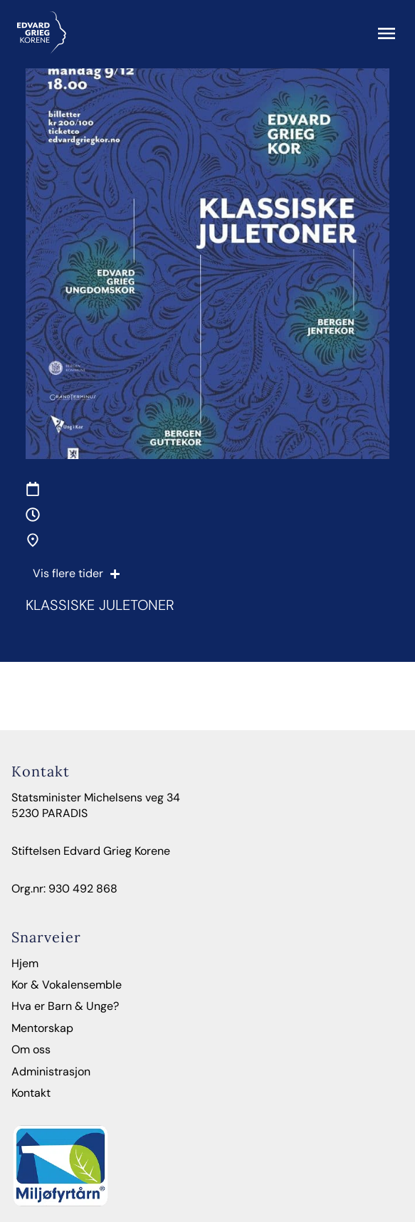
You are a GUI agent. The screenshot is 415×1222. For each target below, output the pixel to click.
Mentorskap (42, 1028)
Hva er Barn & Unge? (65, 1006)
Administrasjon (50, 1071)
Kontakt (31, 1092)
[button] (386, 35)
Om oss (31, 1049)
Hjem (24, 963)
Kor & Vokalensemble (66, 984)
